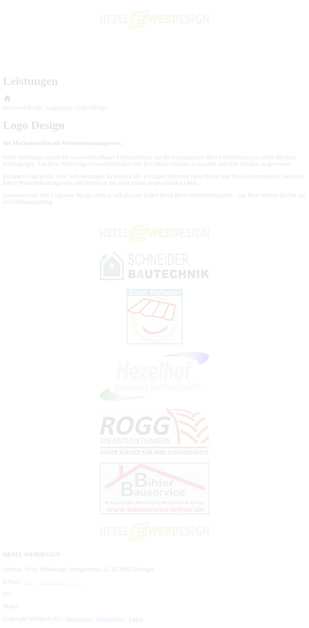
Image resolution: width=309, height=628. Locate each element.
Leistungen (60, 107)
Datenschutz (109, 619)
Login (136, 619)
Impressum (78, 619)
